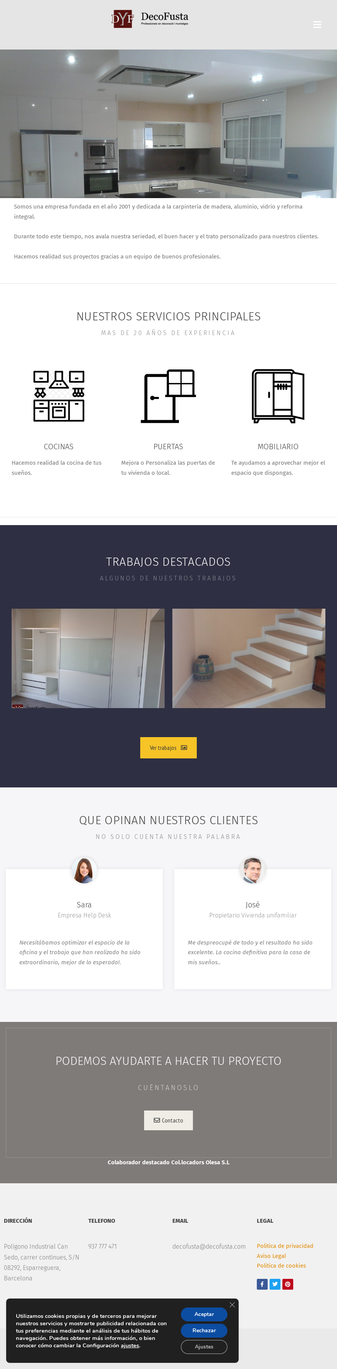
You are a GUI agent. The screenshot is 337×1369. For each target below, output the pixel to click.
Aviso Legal (271, 1256)
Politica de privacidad (285, 1245)
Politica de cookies (281, 1265)
